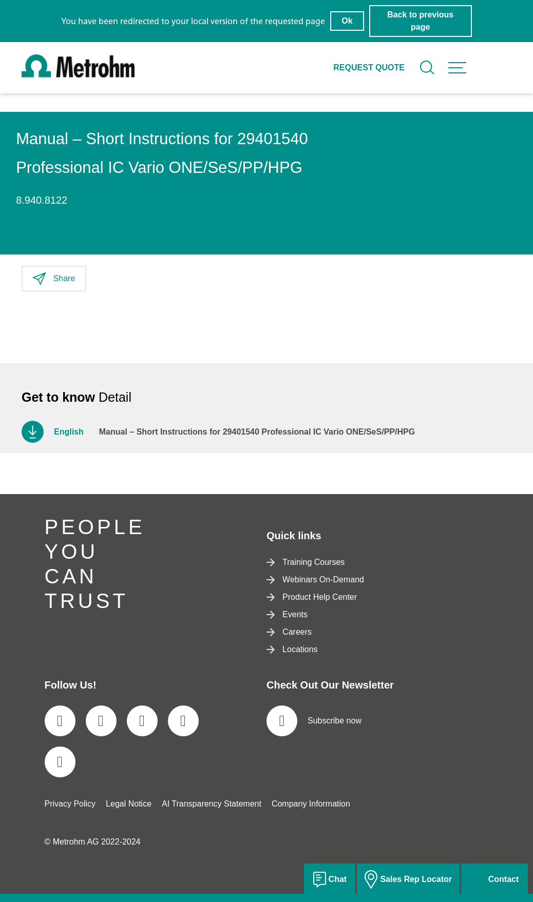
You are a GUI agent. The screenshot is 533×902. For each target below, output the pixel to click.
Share (54, 278)
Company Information (311, 803)
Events (287, 614)
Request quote (369, 67)
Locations (292, 649)
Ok (346, 20)
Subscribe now (313, 720)
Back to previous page (420, 20)
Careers (289, 632)
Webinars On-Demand (315, 579)
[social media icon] (60, 720)
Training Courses (305, 562)
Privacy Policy (70, 803)
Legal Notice (128, 803)
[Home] (78, 74)
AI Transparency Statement (211, 803)
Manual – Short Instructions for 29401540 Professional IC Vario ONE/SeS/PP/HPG (257, 431)
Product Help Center (311, 597)
